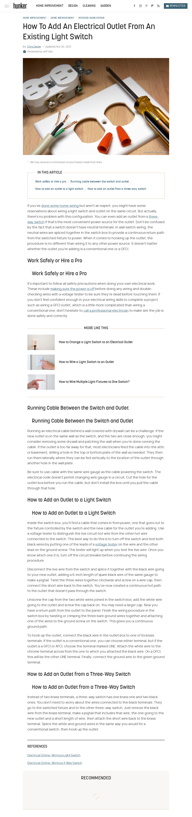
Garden (105, 5)
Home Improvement (49, 5)
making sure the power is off (72, 289)
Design (73, 5)
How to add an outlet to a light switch (59, 189)
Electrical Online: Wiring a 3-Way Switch (54, 763)
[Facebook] (134, 6)
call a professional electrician (106, 310)
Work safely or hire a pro (50, 181)
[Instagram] (140, 6)
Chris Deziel (34, 46)
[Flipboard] (152, 6)
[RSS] (158, 6)
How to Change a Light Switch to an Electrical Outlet (96, 342)
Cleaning (89, 5)
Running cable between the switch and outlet (99, 181)
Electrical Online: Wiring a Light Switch (53, 755)
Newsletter (175, 5)
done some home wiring (60, 206)
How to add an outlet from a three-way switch (117, 189)
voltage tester (106, 544)
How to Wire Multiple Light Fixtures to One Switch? (94, 382)
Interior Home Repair (91, 18)
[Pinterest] (146, 6)
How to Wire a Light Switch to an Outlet (86, 362)
